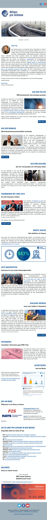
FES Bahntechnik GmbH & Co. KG (31, 408)
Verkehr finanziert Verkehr (14, 451)
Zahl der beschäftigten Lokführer (9, 313)
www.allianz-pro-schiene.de (16, 511)
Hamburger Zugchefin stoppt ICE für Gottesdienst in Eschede (21, 434)
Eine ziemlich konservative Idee (12, 459)
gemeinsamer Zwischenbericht (17, 112)
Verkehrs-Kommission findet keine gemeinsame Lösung (26, 449)
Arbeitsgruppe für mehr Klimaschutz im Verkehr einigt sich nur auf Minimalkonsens (26, 446)
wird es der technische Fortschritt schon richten (14, 69)
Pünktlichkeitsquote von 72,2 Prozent (10, 244)
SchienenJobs (21, 147)
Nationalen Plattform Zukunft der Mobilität (14, 110)
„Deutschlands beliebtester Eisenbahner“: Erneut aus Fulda (21, 456)
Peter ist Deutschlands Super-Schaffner (15, 457)
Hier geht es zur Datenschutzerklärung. (23, 514)
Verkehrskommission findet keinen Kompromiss (20, 448)
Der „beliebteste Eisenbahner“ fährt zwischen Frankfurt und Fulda (25, 453)
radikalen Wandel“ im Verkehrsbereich (36, 62)
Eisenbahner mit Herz (37, 201)
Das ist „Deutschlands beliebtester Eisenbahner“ (17, 454)
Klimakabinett (30, 59)
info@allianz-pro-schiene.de (31, 511)
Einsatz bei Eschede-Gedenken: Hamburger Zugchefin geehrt (28, 441)
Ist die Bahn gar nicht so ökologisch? (14, 439)
